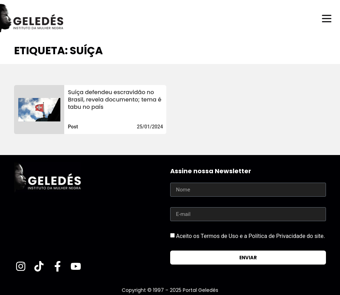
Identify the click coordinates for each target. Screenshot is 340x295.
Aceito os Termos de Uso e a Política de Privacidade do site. (250, 236)
